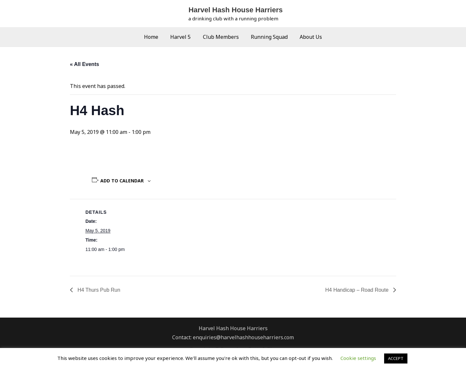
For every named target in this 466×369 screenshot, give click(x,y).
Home (155, 36)
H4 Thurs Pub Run (98, 290)
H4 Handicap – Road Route (357, 290)
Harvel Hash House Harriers (235, 10)
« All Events (84, 64)
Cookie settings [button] (358, 358)
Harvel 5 (182, 36)
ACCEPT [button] (396, 358)
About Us (307, 36)
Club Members (221, 36)
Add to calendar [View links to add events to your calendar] (122, 181)
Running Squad (267, 36)
